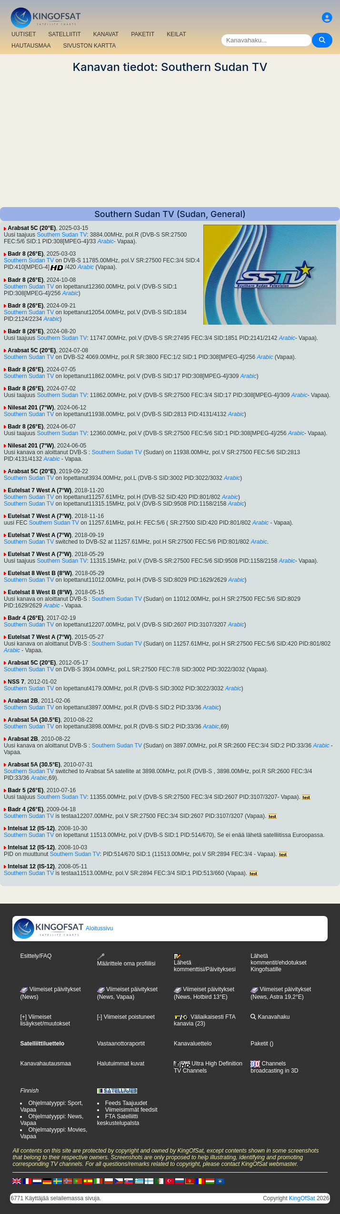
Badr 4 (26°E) (25, 618)
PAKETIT (142, 34)
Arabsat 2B (23, 700)
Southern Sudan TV (62, 234)
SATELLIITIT (64, 34)
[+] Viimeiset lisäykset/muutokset (45, 1020)
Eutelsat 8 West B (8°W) (40, 573)
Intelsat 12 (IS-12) (31, 828)
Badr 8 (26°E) (25, 253)
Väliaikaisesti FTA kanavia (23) (204, 1020)
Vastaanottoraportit (121, 1043)
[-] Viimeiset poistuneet (126, 1017)
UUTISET (23, 34)
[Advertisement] (170, 140)
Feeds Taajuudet (126, 1103)
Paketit (259, 1043)
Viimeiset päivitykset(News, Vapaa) (127, 993)
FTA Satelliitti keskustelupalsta (118, 1119)
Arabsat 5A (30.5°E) (34, 719)
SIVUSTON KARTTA (89, 45)
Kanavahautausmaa (45, 1063)
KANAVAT (106, 34)
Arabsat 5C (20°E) (32, 228)
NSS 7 (16, 681)
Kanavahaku (270, 1017)
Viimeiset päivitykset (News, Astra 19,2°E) (280, 993)
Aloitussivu (63, 928)
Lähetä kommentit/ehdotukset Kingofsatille (278, 963)
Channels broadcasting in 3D (274, 1067)
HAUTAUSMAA (30, 45)
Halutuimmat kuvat (120, 1063)
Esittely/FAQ (35, 956)
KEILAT (176, 34)
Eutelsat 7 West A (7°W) (39, 490)
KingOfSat (302, 1198)
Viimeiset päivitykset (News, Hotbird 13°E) (204, 993)
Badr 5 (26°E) (25, 790)
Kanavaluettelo (192, 1043)
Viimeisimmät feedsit (131, 1109)
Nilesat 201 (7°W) (31, 407)
